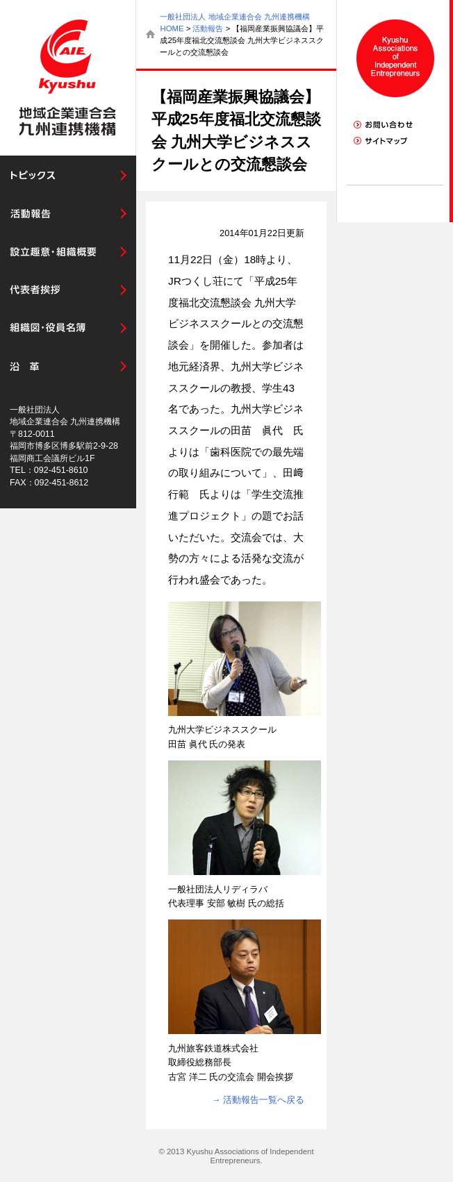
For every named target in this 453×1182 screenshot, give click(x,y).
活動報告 (207, 28)
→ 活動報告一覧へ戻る (258, 1099)
